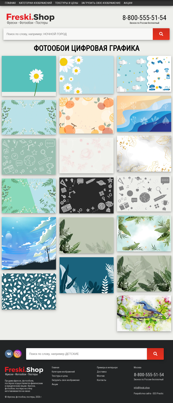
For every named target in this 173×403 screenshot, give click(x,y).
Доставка (101, 371)
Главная (10, 3)
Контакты (101, 380)
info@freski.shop (142, 387)
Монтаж (101, 376)
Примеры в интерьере (107, 367)
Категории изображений (35, 3)
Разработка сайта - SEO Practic (148, 393)
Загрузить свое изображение (101, 3)
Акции (128, 3)
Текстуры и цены (66, 3)
